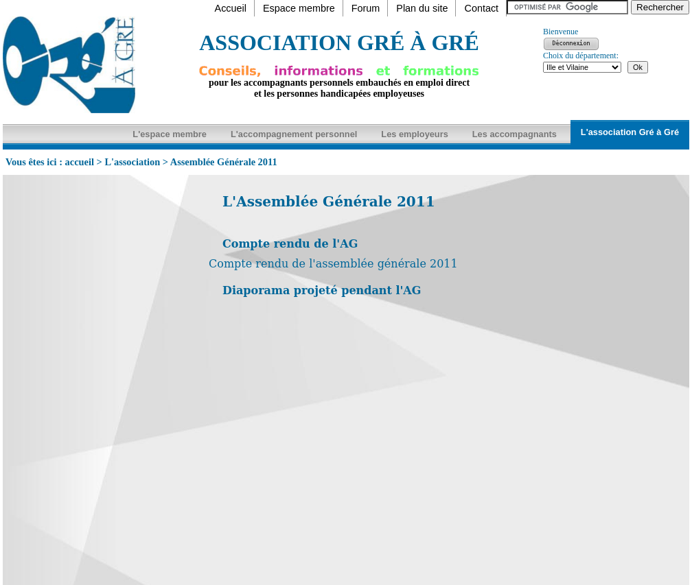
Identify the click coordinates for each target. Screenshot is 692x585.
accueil (79, 161)
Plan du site (422, 8)
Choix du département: (581, 55)
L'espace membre (169, 134)
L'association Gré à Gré (630, 132)
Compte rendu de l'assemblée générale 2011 (333, 263)
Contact (481, 8)
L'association (132, 161)
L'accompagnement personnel (294, 134)
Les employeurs (414, 134)
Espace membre (299, 8)
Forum (365, 8)
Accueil (230, 8)
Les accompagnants (514, 134)
